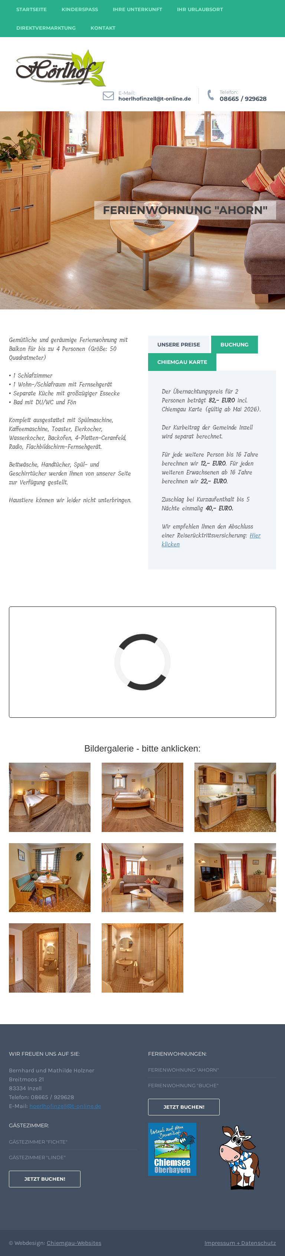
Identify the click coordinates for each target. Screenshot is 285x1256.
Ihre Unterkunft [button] (137, 9)
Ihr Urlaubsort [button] (200, 9)
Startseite (31, 9)
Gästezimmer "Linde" (37, 1157)
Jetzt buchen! (184, 1107)
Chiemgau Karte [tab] (182, 362)
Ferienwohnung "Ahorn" (183, 1070)
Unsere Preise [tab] (178, 344)
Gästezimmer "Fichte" (38, 1142)
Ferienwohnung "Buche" (183, 1085)
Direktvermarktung (46, 28)
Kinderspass (80, 9)
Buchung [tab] (234, 344)
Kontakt (103, 28)
